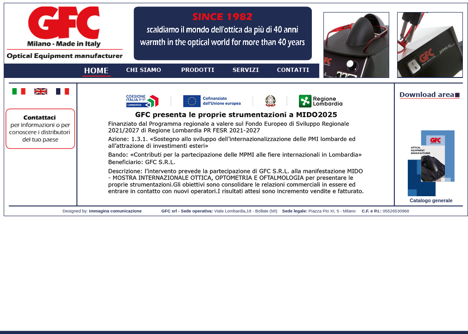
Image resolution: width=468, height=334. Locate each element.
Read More (50, 323)
